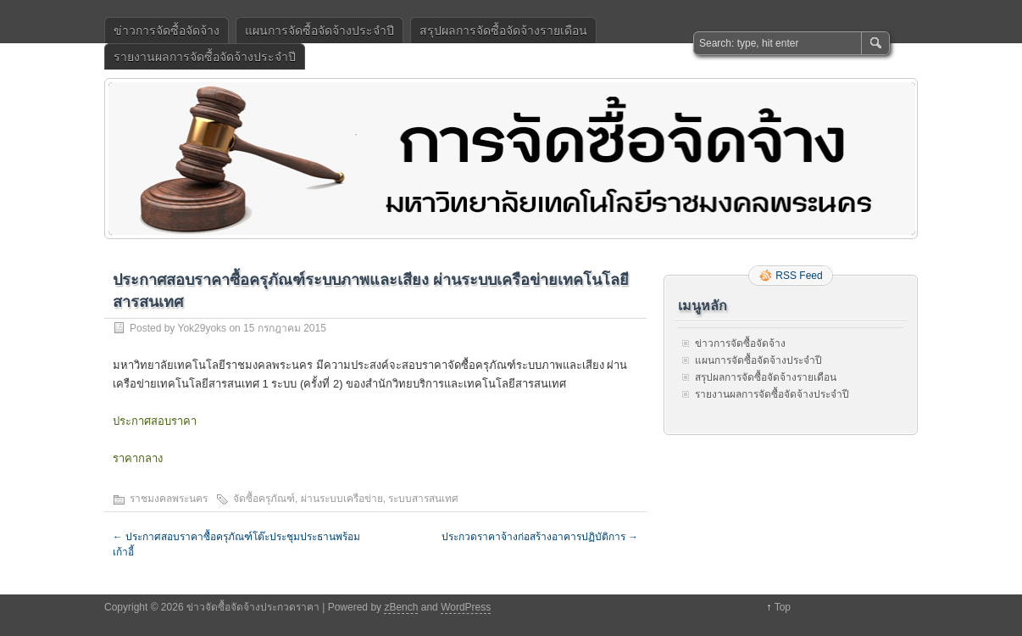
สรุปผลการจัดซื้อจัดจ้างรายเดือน (503, 30)
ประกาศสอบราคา (155, 421)
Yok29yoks (201, 328)
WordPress (466, 607)
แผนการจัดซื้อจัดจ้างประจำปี (319, 30)
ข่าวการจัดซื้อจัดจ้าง (166, 30)
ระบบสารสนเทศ (423, 499)
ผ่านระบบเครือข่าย (342, 499)
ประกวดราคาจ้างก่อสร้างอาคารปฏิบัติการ (540, 537)
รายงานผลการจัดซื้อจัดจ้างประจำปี (205, 57)
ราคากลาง (138, 458)
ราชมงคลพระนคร (169, 499)
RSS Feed (798, 276)
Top (783, 607)
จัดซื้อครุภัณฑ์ (264, 499)
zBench (401, 607)
